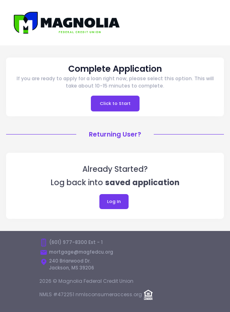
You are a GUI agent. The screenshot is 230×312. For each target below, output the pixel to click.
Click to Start (115, 103)
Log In (114, 201)
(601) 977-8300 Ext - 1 (76, 242)
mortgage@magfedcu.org (81, 252)
